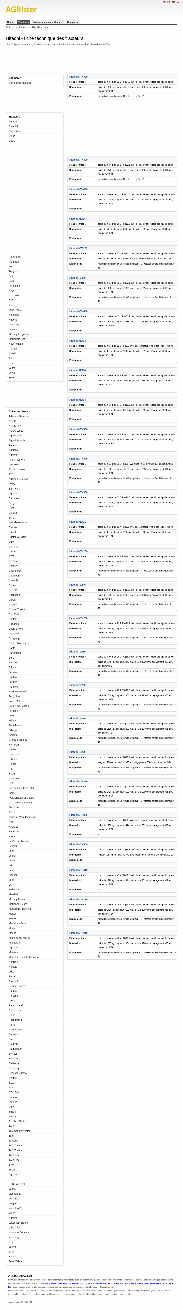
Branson (13, 527)
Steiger (13, 1102)
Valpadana (15, 1193)
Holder (12, 763)
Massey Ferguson (19, 334)
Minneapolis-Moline (19, 937)
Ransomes (15, 1010)
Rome (12, 1024)
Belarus (13, 121)
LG (10, 865)
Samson (13, 1034)
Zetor (12, 377)
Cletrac (13, 585)
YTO (11, 1251)
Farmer (13, 681)
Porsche (13, 995)
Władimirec (15, 1227)
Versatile (13, 1198)
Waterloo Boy (16, 1208)
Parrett (12, 976)
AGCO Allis (15, 425)
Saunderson (15, 1048)
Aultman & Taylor (18, 479)
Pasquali (13, 981)
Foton (12, 715)
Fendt (12, 266)
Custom (13, 619)
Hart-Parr (14, 744)
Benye (12, 503)
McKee (13, 913)
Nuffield (13, 966)
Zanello (13, 1256)
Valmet (12, 1188)
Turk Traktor (15, 1150)
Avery (12, 483)
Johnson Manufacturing (22, 817)
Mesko (12, 933)
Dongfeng (14, 638)
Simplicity (14, 1068)
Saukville (14, 1044)
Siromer (13, 1077)
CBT (11, 556)
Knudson (14, 831)
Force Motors (16, 701)
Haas (12, 290)
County (13, 604)
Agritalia (13, 450)
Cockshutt (14, 594)
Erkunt (12, 667)
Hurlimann (14, 778)
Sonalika (13, 1097)
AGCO (12, 421)
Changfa (13, 580)
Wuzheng (14, 1237)
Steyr (12, 1106)
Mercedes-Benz (17, 923)
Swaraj (12, 1116)
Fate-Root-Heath (18, 691)
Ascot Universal (17, 469)
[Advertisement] (91, 60)
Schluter (13, 1058)
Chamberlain (16, 575)
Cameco (13, 546)
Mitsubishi (14, 942)
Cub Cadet (15, 614)
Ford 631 (67, 1283)
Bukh (11, 541)
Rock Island (15, 1019)
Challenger (15, 570)
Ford (11, 281)
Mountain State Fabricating (24, 957)
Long (11, 879)
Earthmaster (15, 652)
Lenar (12, 860)
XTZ (11, 1242)
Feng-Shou (15, 696)
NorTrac (13, 961)
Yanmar (13, 1246)
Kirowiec (13, 826)
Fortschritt (14, 285)
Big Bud (13, 512)
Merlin (12, 928)
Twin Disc (14, 1160)
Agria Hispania (17, 440)
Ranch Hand (16, 1005)
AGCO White (16, 430)
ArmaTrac (14, 464)
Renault (13, 348)
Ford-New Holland (19, 706)
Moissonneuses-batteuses (48, 22)
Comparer (72, 22)
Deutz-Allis (15, 633)
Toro (11, 1135)
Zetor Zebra (15, 1261)
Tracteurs (23, 22)
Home (10, 22)
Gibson (13, 730)
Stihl (11, 358)
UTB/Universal (17, 1184)
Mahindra (14, 889)
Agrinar (13, 445)
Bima (11, 517)
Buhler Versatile (17, 537)
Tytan (12, 1169)
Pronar (12, 1000)
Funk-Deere (15, 725)
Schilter (13, 1053)
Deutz (12, 140)
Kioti (11, 821)
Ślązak (12, 1082)
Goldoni (13, 735)
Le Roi (12, 855)
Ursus (12, 363)
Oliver (12, 971)
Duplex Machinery (19, 643)
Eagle (12, 648)
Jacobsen (14, 807)
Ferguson (14, 271)
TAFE (12, 1126)
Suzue (12, 1111)
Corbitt (12, 599)
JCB (11, 300)
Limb (11, 870)
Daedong (14, 623)
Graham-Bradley (18, 739)
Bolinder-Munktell (18, 522)
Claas (12, 136)
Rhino (12, 1015)
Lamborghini (16, 324)
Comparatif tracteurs (20, 82)
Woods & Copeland (19, 1232)
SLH (11, 1087)
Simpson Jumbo (18, 1073)
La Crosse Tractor (19, 841)
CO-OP (13, 590)
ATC (11, 474)
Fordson (13, 710)
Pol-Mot (13, 677)
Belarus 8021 (78, 1283)
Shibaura (14, 1063)
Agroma (13, 454)
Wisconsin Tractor (19, 1222)
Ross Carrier (16, 1029)
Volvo (12, 372)
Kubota (13, 319)
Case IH (13, 126)
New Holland (16, 343)
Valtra (12, 367)
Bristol (12, 532)
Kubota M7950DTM (152, 1283)
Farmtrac (14, 261)
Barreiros (14, 498)
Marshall (13, 894)
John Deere (15, 310)
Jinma (12, 812)
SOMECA (14, 1092)
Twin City (14, 1155)
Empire (13, 662)
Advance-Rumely (18, 416)
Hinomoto (14, 754)
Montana (13, 952)
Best (11, 508)
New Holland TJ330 (53, 1283)
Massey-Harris (17, 899)
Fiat (11, 276)
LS (10, 884)
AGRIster (10, 27)
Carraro (13, 551)
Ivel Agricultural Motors (21, 797)
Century (13, 565)
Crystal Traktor (17, 609)
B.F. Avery (14, 488)
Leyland (13, 329)
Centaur (13, 561)
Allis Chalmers (17, 459)
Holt (11, 768)
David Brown (16, 628)
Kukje (12, 836)
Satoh (12, 1039)
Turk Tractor (15, 1145)
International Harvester (21, 788)
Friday (12, 720)
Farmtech (14, 686)
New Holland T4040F (133, 1283)
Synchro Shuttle (17, 1121)
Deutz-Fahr (15, 256)
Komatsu (14, 314)
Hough (12, 773)
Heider (12, 749)
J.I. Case (14, 295)
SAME (12, 353)
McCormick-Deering (20, 908)
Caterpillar (14, 131)
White (12, 1213)
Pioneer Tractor (17, 986)
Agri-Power (15, 435)
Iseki (11, 792)
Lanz (11, 850)
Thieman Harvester (19, 1131)
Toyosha (13, 1140)
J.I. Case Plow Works (21, 802)
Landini (13, 846)
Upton (12, 1179)
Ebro (11, 657)
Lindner (13, 875)
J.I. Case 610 (117, 1283)
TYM (11, 1164)
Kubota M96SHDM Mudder (97, 1283)
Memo (12, 918)
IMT (11, 783)
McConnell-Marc (18, 904)
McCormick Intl (17, 339)
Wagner (13, 1203)
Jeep (11, 305)
